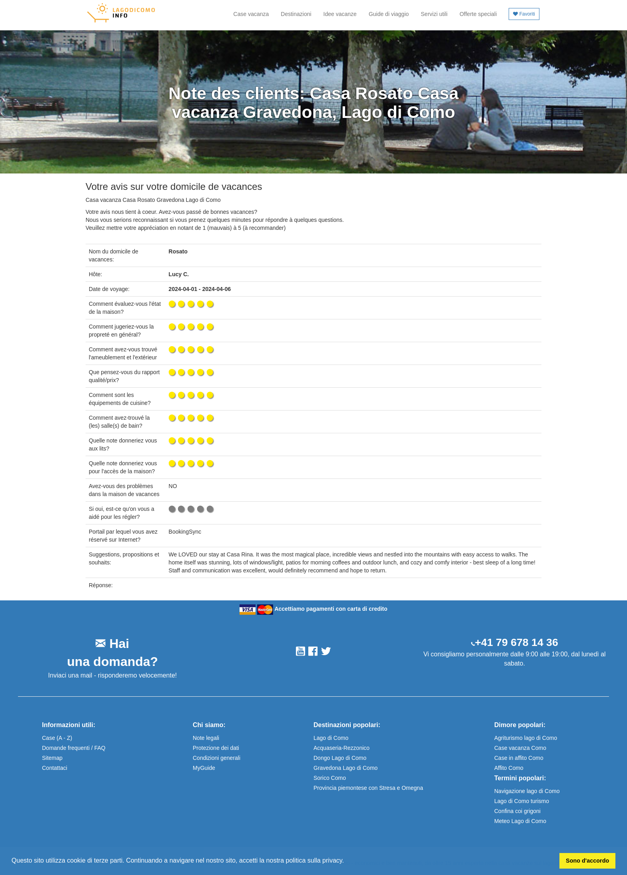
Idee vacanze (340, 14)
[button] (346, 861)
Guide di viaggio (389, 14)
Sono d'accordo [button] (587, 860)
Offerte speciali (478, 14)
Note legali (206, 738)
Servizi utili (434, 14)
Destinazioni (296, 14)
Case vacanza (251, 14)
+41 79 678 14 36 (516, 642)
